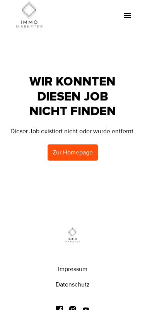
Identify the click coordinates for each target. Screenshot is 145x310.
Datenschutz (73, 284)
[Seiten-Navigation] (127, 15)
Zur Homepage (73, 152)
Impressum (72, 269)
